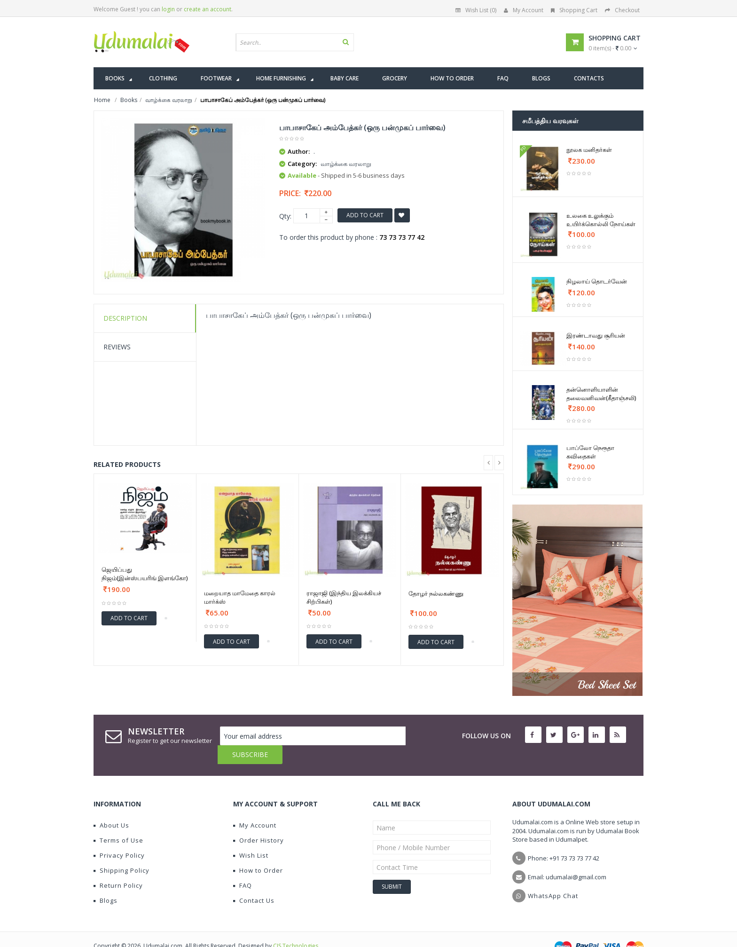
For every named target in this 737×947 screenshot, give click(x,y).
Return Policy (118, 866)
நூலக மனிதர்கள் (589, 149)
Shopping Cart (574, 10)
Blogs (106, 881)
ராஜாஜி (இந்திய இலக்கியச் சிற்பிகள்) (343, 597)
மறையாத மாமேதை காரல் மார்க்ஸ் (239, 597)
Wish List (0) (475, 10)
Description (125, 318)
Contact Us (253, 881)
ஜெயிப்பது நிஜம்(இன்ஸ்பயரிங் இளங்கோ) (145, 573)
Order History (258, 821)
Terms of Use (118, 821)
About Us (111, 806)
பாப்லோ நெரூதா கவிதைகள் (590, 451)
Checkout (622, 10)
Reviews (117, 346)
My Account (523, 10)
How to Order (258, 851)
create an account (207, 9)
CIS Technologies (295, 927)
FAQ (242, 866)
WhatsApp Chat (553, 877)
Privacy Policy (119, 836)
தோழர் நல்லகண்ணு (435, 593)
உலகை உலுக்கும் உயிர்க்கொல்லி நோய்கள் (600, 219)
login (168, 9)
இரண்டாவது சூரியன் (595, 335)
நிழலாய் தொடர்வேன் (596, 281)
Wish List (250, 836)
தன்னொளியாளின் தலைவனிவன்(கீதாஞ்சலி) (601, 393)
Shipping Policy (121, 851)
